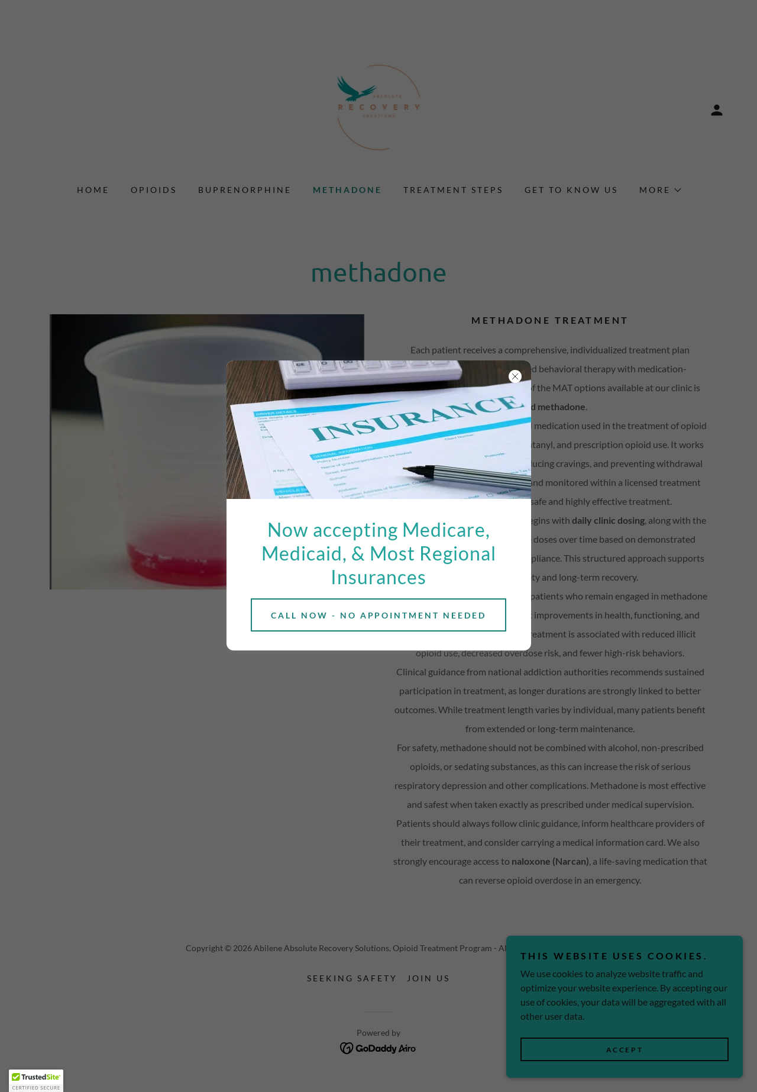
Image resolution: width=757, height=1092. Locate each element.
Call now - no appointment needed (379, 615)
